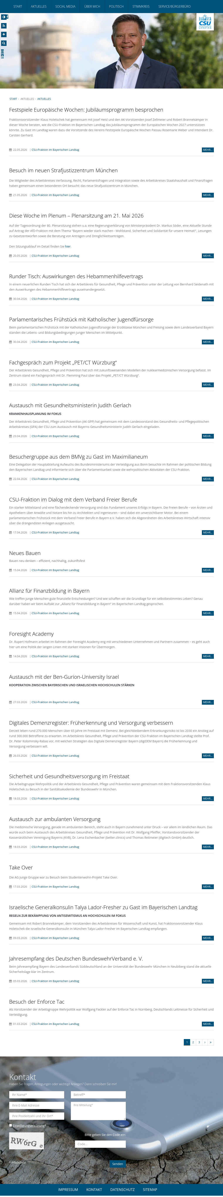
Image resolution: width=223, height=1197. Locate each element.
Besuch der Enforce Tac (36, 1002)
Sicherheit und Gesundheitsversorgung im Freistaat (69, 777)
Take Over (21, 868)
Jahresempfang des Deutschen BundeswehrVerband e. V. (76, 959)
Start (18, 6)
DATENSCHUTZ (122, 1191)
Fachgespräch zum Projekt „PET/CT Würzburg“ (63, 362)
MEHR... (208, 150)
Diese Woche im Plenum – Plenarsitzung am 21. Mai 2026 (76, 215)
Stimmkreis (141, 6)
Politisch (116, 6)
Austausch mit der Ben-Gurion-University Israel (64, 677)
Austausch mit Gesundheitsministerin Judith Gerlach (70, 405)
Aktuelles (38, 6)
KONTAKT (94, 1191)
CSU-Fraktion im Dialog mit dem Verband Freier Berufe (73, 500)
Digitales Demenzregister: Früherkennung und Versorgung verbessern (91, 723)
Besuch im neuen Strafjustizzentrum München (63, 170)
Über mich (92, 6)
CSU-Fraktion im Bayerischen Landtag (56, 150)
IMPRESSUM (68, 1191)
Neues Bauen (25, 553)
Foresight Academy (31, 634)
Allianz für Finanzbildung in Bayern (49, 591)
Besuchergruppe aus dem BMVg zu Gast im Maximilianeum (78, 457)
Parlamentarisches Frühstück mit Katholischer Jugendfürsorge (81, 319)
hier (68, 247)
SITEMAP (150, 1191)
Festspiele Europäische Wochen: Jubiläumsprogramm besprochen (86, 109)
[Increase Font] (4, 34)
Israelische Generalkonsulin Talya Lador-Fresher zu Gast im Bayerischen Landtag (103, 908)
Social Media (65, 6)
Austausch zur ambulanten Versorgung (54, 820)
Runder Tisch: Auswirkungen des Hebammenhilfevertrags (76, 276)
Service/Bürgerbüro (175, 6)
